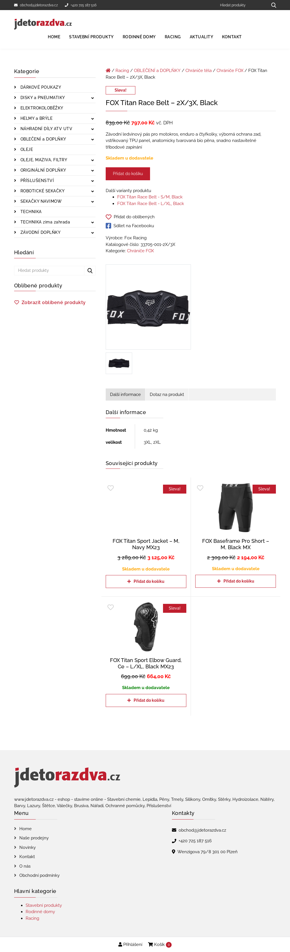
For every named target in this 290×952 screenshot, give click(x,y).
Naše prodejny (34, 838)
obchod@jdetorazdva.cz (36, 5)
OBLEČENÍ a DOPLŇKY (42, 139)
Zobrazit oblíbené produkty (54, 302)
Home (54, 37)
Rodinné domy (139, 37)
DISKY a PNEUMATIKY (42, 97)
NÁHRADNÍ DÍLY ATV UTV (45, 128)
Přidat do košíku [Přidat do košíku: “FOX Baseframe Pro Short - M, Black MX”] (238, 581)
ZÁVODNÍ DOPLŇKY (39, 232)
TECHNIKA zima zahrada (44, 222)
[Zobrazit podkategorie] (93, 98)
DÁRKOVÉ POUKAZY (40, 87)
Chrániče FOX (230, 70)
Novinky (27, 847)
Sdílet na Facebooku (130, 226)
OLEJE (26, 149)
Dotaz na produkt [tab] (167, 394)
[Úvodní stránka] (108, 70)
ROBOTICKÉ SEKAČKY (42, 191)
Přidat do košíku (128, 173)
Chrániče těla (198, 70)
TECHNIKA (30, 211)
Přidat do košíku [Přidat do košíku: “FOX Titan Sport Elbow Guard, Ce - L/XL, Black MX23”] (149, 700)
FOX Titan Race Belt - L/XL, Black (150, 203)
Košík (160, 945)
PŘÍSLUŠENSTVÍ (36, 180)
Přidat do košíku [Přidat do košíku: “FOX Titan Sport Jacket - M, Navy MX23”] (149, 581)
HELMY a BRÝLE (35, 118)
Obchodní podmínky (39, 875)
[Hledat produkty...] (271, 5)
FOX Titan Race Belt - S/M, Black (150, 197)
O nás (25, 866)
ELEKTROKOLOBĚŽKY (41, 108)
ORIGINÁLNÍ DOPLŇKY (42, 170)
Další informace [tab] (125, 394)
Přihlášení (130, 944)
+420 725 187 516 (80, 5)
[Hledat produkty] (241, 5)
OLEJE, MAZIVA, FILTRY (43, 160)
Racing (173, 37)
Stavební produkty (91, 37)
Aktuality (201, 37)
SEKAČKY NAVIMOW (40, 201)
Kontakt (232, 37)
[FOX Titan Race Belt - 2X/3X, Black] (148, 308)
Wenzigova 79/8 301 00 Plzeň (207, 851)
